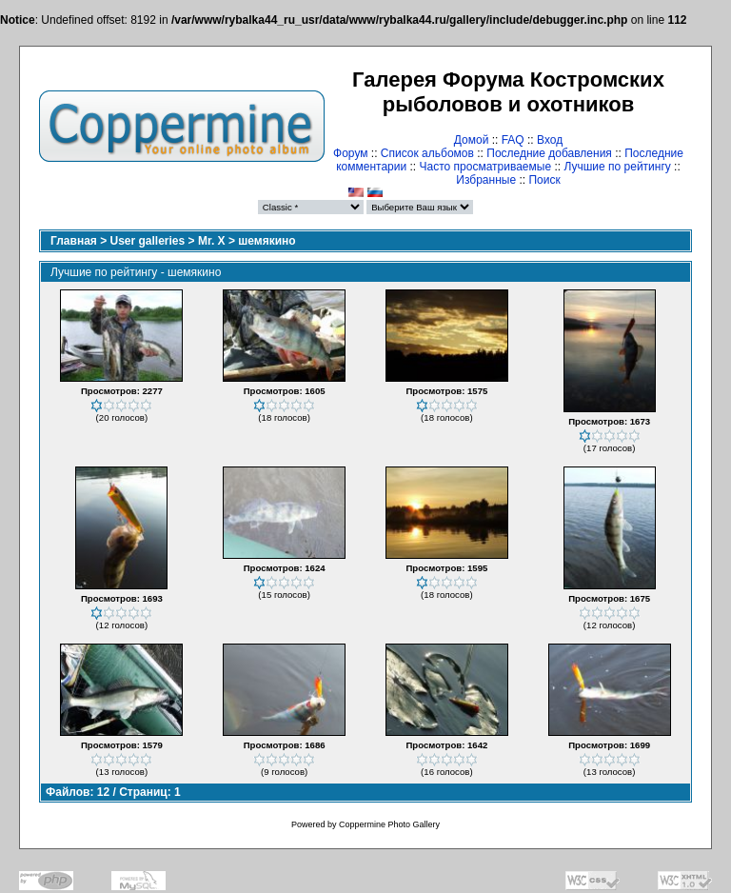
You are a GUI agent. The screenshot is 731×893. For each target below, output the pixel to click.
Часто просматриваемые (486, 166)
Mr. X (212, 241)
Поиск (544, 180)
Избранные (486, 180)
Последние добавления (549, 153)
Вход (550, 140)
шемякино (266, 241)
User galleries (148, 241)
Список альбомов (427, 153)
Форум (350, 153)
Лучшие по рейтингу (616, 166)
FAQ (513, 140)
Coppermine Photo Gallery (389, 824)
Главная (73, 241)
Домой (471, 140)
